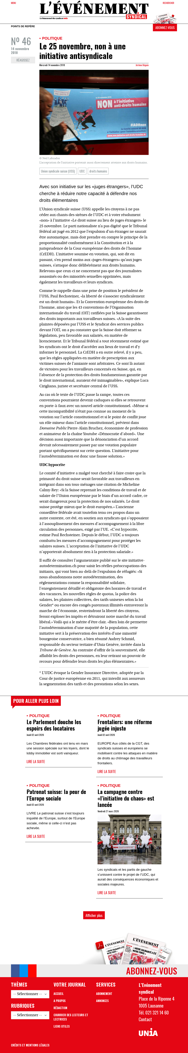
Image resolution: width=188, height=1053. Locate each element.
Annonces (102, 1001)
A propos (60, 1001)
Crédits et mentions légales (30, 1045)
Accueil (59, 994)
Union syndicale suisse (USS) (58, 171)
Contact (145, 1019)
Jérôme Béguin (142, 65)
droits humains (98, 171)
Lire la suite (36, 761)
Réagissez (23, 60)
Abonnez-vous (165, 27)
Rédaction (60, 1008)
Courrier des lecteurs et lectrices (71, 1017)
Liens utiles (62, 1026)
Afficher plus (94, 915)
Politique (52, 38)
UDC (82, 171)
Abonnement (104, 994)
